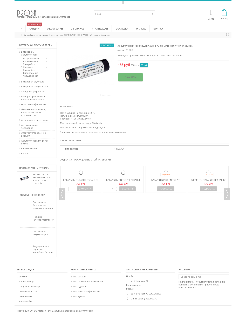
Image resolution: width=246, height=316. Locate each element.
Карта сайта (25, 301)
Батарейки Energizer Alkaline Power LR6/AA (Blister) (123, 181)
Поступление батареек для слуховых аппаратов (43, 205)
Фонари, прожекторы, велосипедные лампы (33, 98)
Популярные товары (30, 286)
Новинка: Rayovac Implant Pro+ (43, 218)
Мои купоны (79, 296)
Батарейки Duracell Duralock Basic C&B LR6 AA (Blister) (80, 181)
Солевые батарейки (29, 69)
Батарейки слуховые (32, 81)
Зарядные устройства (33, 91)
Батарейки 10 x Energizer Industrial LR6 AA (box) (165, 181)
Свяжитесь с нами (28, 291)
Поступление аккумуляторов (40, 233)
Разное (25, 153)
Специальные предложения (30, 74)
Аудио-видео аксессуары (35, 120)
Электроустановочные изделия (33, 134)
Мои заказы (79, 276)
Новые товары (27, 281)
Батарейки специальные (35, 86)
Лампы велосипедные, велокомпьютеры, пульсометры (33, 112)
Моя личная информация (86, 291)
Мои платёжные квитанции (88, 281)
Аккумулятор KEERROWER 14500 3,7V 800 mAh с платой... (42, 179)
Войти (211, 18)
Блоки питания (29, 148)
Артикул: (122, 50)
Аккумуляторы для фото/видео (34, 142)
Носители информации (33, 104)
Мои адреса (79, 286)
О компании (25, 296)
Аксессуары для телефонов (29, 126)
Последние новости (32, 194)
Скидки (23, 276)
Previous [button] (62, 194)
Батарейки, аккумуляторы (29, 53)
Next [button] (227, 194)
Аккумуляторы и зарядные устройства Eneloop (43, 249)
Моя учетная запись (83, 269)
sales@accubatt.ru (147, 298)
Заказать (130, 77)
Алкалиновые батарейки (30, 63)
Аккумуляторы (31, 58)
